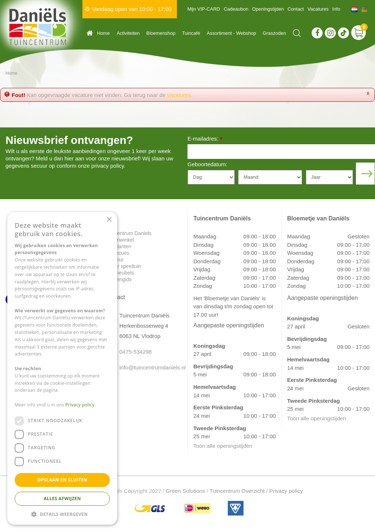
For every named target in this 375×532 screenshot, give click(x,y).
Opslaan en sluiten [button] (62, 480)
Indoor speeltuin (123, 266)
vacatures (179, 95)
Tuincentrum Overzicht (236, 491)
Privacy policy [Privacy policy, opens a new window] (80, 405)
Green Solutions (185, 491)
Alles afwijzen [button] (62, 498)
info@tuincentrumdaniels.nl (148, 367)
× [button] (109, 220)
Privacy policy (286, 491)
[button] (62, 513)
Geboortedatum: (207, 164)
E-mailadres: (205, 139)
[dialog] (62, 368)
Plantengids (118, 279)
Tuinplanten (118, 246)
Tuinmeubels (119, 273)
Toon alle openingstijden (222, 446)
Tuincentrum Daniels (128, 233)
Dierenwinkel (119, 240)
